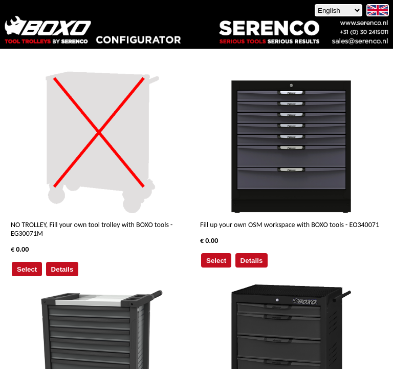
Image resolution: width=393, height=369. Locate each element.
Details (62, 269)
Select (27, 269)
